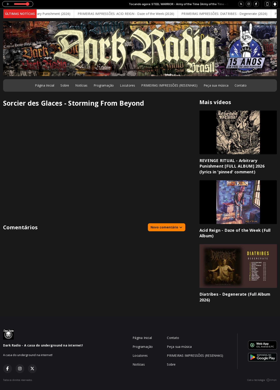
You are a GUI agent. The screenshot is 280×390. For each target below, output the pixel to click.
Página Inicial (44, 85)
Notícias (81, 85)
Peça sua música (216, 85)
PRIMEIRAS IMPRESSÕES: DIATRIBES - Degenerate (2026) (227, 14)
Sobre (64, 85)
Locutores (127, 85)
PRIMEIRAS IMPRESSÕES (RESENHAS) (169, 85)
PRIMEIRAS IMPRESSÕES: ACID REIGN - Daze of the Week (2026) (129, 14)
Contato (241, 85)
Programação (104, 85)
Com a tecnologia (262, 380)
